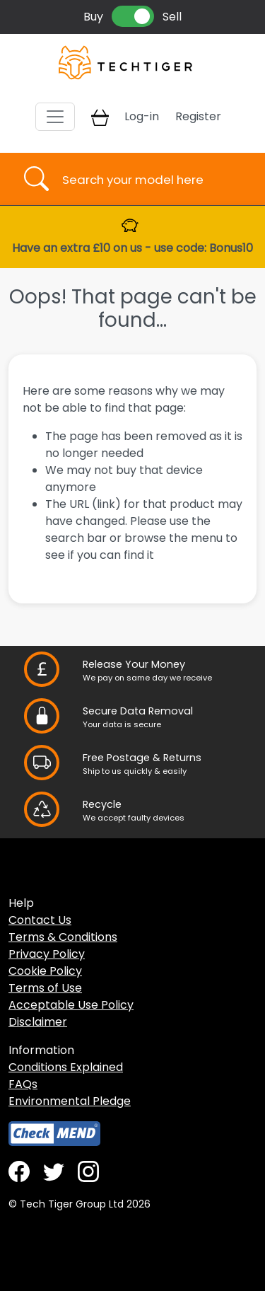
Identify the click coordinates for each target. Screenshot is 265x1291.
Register (198, 116)
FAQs (22, 1084)
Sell (172, 16)
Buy (93, 16)
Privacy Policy (46, 954)
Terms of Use (45, 988)
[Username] (145, 179)
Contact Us (39, 920)
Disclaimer (37, 1022)
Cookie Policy (45, 971)
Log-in (141, 116)
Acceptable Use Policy (71, 1005)
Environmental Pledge (69, 1101)
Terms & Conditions (62, 937)
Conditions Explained (65, 1067)
